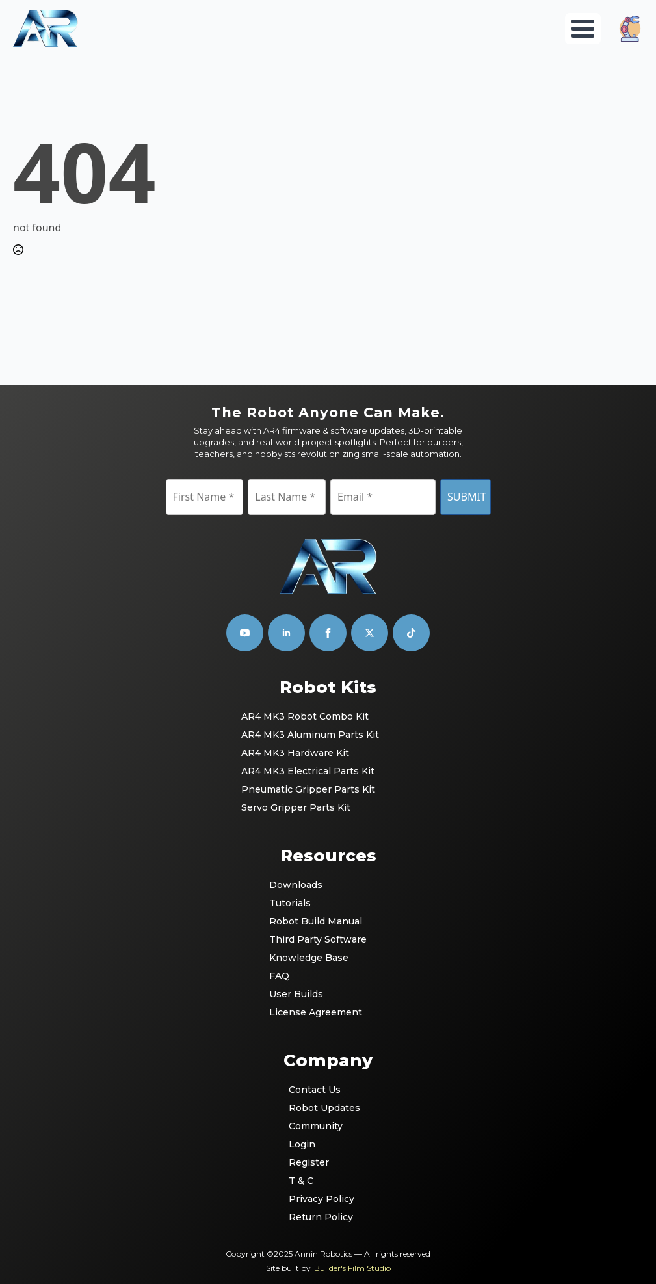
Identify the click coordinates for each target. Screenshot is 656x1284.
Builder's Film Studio (352, 1268)
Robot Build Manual (315, 921)
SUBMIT (466, 497)
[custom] (369, 632)
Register (309, 1162)
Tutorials (290, 903)
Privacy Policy (321, 1199)
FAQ (279, 976)
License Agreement (315, 1012)
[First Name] (205, 496)
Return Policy (321, 1217)
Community (316, 1126)
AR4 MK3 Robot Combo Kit (305, 716)
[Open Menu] (583, 28)
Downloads (295, 885)
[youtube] (244, 632)
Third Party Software (318, 939)
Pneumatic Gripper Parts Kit (308, 789)
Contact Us (315, 1089)
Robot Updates (324, 1108)
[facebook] (328, 632)
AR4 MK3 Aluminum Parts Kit (310, 734)
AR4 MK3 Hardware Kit (295, 753)
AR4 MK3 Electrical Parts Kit (307, 771)
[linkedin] (286, 632)
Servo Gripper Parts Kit (295, 807)
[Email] (383, 496)
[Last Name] (287, 496)
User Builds (296, 994)
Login (302, 1144)
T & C (301, 1180)
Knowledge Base (308, 957)
